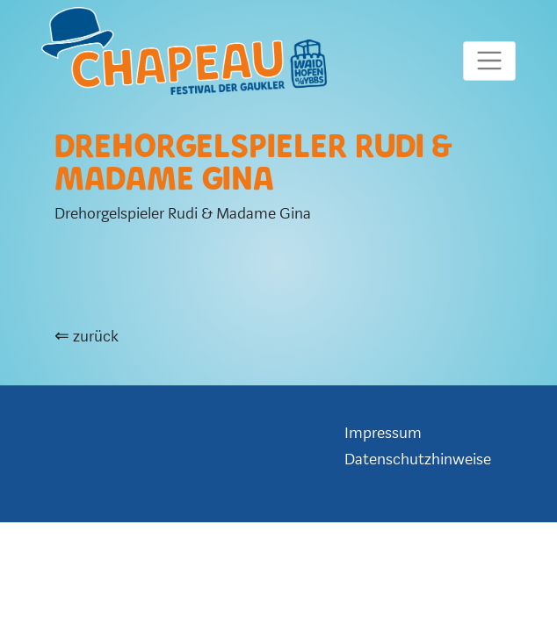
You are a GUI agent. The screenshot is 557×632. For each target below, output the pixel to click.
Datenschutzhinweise (417, 459)
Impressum (383, 433)
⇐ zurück (86, 337)
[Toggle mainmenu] (489, 60)
